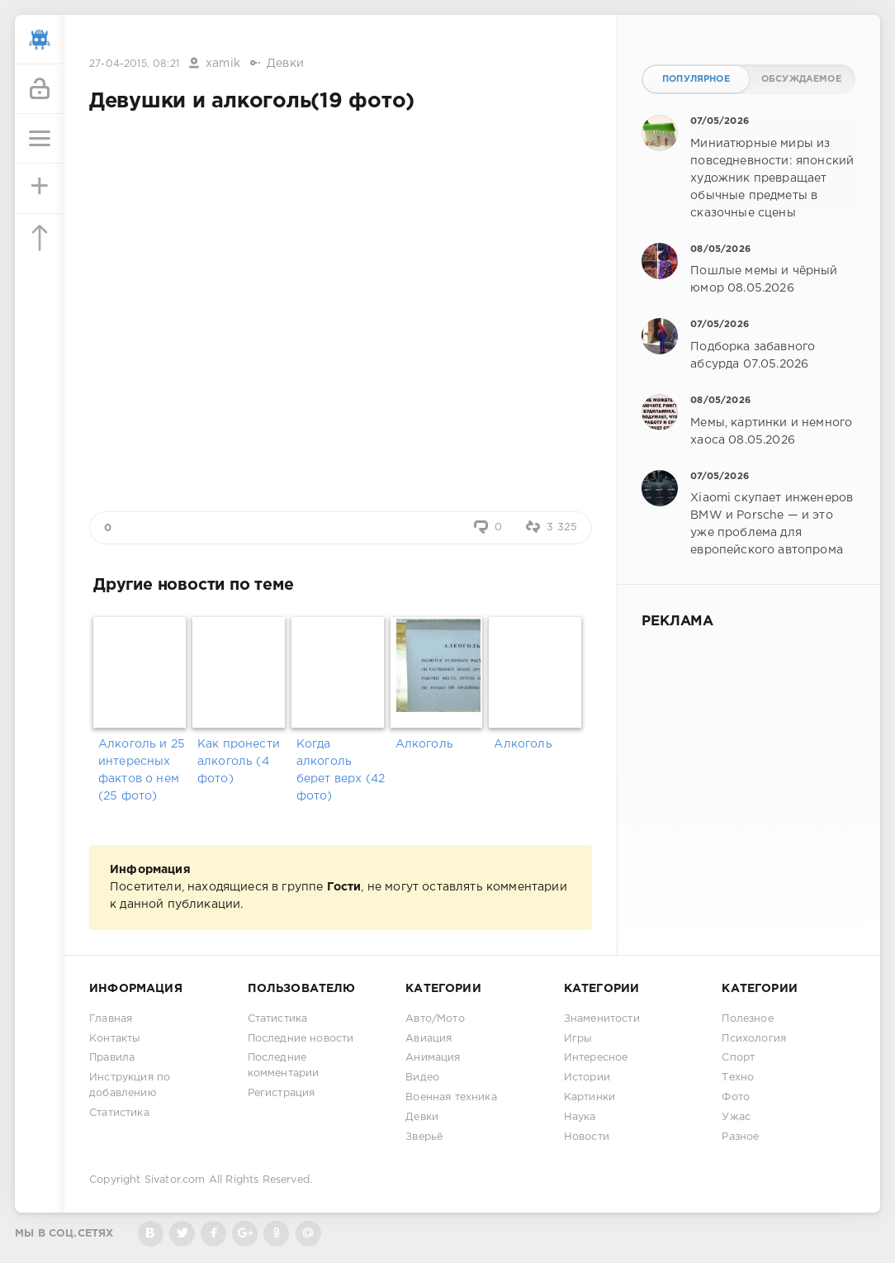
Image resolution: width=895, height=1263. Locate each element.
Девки (285, 64)
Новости (586, 1137)
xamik (223, 64)
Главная (110, 1018)
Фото (736, 1097)
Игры (578, 1038)
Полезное (747, 1018)
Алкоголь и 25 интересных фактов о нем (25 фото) (141, 770)
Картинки (589, 1097)
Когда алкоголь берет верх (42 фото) (340, 770)
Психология (754, 1038)
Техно (738, 1077)
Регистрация (281, 1093)
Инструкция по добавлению (129, 1085)
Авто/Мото (435, 1018)
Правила (112, 1057)
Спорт (738, 1057)
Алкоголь (424, 744)
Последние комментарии (284, 1065)
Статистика (119, 1113)
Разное (740, 1137)
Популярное (696, 79)
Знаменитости (602, 1018)
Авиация (428, 1038)
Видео (422, 1077)
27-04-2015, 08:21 (134, 64)
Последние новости (301, 1038)
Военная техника (451, 1097)
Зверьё (424, 1137)
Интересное (596, 1057)
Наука (580, 1117)
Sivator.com (175, 1180)
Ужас (736, 1117)
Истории (587, 1077)
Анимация (432, 1057)
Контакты (114, 1038)
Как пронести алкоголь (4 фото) (238, 761)
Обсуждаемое (801, 79)
